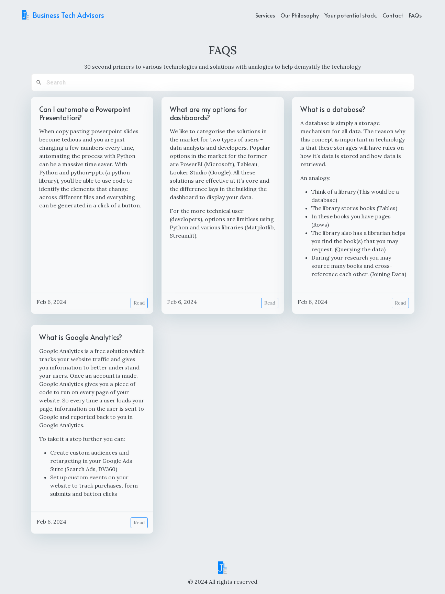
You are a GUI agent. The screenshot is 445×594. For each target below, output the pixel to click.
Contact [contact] (392, 15)
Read (139, 303)
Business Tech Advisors (62, 15)
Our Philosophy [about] (299, 15)
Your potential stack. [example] (350, 15)
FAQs (415, 15)
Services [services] (265, 15)
